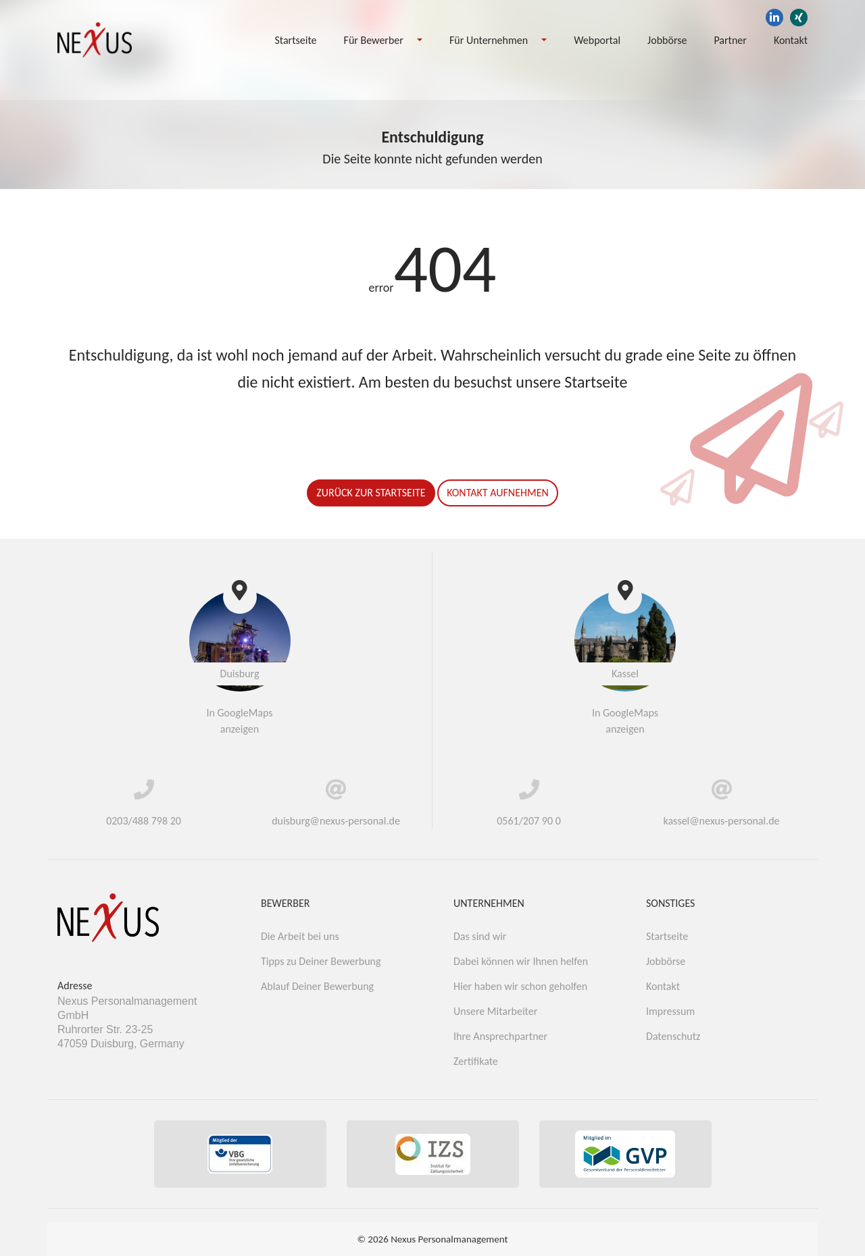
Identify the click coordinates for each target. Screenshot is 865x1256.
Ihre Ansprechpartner (500, 1036)
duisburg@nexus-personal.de (336, 820)
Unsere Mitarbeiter (495, 1011)
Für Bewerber (373, 40)
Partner (730, 40)
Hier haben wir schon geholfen (520, 986)
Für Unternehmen (488, 40)
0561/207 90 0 (529, 820)
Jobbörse (667, 40)
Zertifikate (475, 1061)
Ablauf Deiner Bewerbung (317, 986)
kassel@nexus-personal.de (721, 820)
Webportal (597, 40)
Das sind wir (479, 936)
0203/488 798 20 (143, 820)
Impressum (670, 1011)
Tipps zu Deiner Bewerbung (321, 961)
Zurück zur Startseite (370, 492)
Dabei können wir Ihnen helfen (520, 961)
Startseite (295, 40)
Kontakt (791, 40)
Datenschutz (673, 1036)
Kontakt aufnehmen (498, 492)
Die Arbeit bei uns (300, 936)
